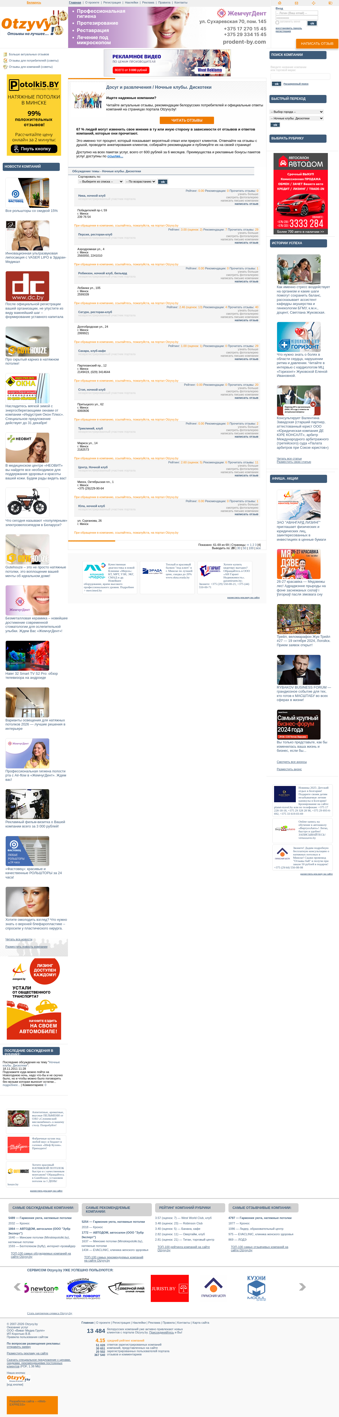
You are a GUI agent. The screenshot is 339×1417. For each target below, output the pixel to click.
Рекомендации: (215, 190)
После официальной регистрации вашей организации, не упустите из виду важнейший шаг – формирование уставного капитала (34, 310)
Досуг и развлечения (128, 87)
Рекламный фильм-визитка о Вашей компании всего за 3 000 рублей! (35, 824)
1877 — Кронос (239, 1223)
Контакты (180, 2)
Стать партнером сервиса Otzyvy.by (49, 1313)
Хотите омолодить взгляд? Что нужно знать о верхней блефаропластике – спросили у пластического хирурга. (36, 924)
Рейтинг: (191, 190)
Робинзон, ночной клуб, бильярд (102, 273)
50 (244, 548)
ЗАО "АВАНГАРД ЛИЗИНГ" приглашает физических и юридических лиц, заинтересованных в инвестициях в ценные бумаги (301, 530)
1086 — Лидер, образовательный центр (255, 1228)
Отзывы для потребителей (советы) (34, 60)
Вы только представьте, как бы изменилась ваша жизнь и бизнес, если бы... (302, 746)
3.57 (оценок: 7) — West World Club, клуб (183, 1217)
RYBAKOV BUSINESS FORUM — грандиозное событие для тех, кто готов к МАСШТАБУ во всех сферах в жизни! (304, 693)
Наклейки (131, 2)
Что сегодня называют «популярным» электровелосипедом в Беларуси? (36, 522)
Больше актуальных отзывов (29, 54)
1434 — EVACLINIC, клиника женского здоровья (115, 1250)
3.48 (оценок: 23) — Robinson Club (179, 1223)
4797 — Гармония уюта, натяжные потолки (259, 1217)
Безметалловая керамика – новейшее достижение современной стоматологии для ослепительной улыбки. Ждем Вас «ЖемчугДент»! (36, 624)
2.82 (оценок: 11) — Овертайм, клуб (180, 1234)
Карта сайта (201, 1322)
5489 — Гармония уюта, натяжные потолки (39, 1217)
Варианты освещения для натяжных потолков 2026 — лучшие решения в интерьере (35, 724)
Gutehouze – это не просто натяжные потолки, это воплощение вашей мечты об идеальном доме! (35, 571)
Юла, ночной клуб (91, 506)
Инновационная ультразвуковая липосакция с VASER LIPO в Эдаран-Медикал (35, 257)
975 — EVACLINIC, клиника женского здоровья (260, 1234)
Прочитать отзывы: (243, 190)
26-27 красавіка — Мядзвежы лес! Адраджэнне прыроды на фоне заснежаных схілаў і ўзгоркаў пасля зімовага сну (301, 587)
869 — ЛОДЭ (237, 1239)
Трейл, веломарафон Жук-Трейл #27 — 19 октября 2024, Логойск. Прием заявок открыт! (304, 641)
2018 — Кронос (92, 1227)
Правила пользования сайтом (27, 1337)
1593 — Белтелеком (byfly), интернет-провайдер (42, 1246)
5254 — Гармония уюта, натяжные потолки (113, 1221)
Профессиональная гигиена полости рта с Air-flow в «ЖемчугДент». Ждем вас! (35, 775)
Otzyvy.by (31, 1324)
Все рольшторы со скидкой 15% (31, 211)
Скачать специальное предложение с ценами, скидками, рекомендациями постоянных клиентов (39, 1363)
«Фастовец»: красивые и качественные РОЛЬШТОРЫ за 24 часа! (33, 873)
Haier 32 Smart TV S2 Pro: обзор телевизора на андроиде (31, 675)
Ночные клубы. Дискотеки (183, 87)
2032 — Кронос (19, 1223)
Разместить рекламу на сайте (27, 1353)
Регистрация (112, 2)
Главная (75, 2)
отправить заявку (19, 1346)
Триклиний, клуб (90, 428)
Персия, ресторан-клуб (95, 234)
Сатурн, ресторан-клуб (95, 312)
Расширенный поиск (296, 83)
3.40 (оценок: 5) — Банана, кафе (177, 1228)
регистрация (283, 31)
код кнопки (15, 1384)
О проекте (92, 2)
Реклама (148, 2)
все (258, 548)
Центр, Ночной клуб (93, 467)
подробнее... (11, 1085)
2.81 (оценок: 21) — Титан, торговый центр (184, 1239)
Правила (164, 2)
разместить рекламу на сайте (46, 1190)
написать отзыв (317, 44)
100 (251, 548)
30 (238, 548)
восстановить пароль (289, 28)
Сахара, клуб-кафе (92, 350)
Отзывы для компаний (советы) (31, 66)
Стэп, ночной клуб (91, 389)
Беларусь (34, 2)
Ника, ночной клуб (92, 195)
